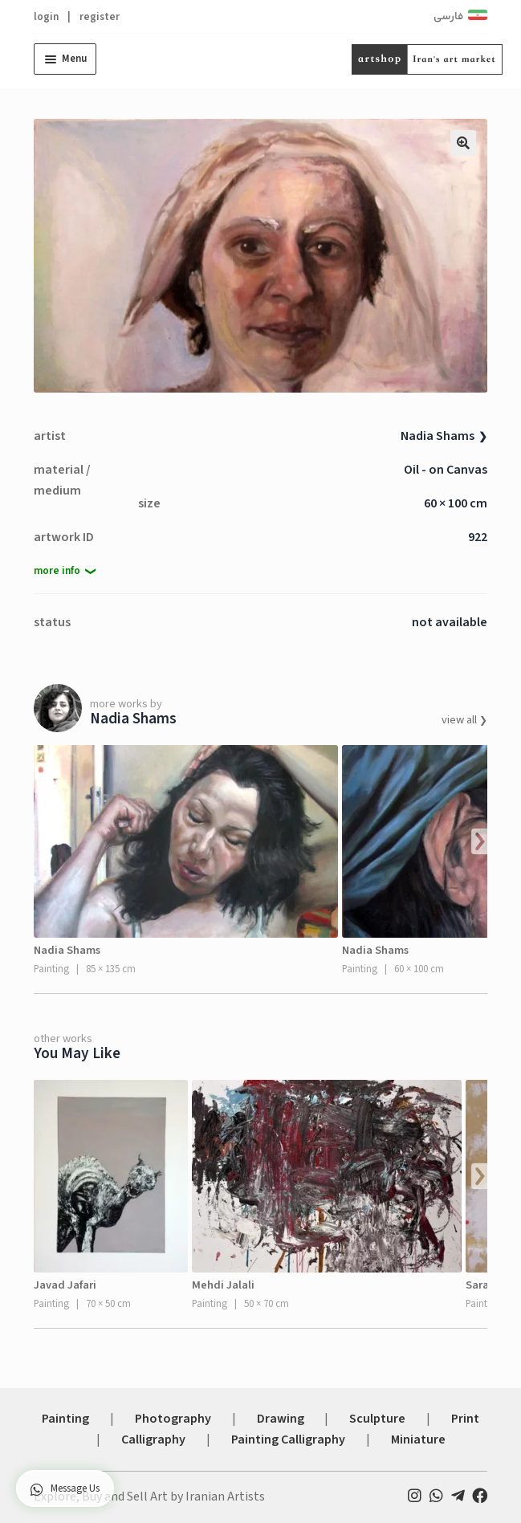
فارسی (448, 17)
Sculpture (377, 1418)
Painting (65, 1418)
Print (465, 1418)
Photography (173, 1418)
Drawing (280, 1418)
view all (460, 719)
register (99, 16)
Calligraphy (153, 1439)
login (46, 16)
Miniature (418, 1439)
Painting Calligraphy (288, 1439)
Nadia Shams (437, 436)
